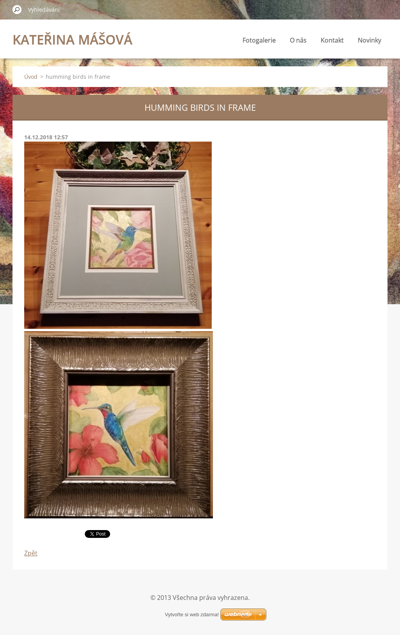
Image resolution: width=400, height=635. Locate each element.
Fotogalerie (259, 40)
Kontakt (332, 40)
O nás (298, 40)
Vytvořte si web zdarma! (192, 614)
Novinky (369, 40)
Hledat (17, 9)
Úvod (31, 76)
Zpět (31, 553)
